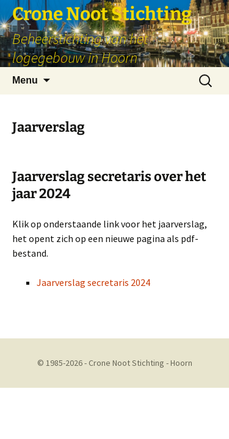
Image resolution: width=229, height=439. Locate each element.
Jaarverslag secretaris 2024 (93, 282)
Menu (25, 80)
